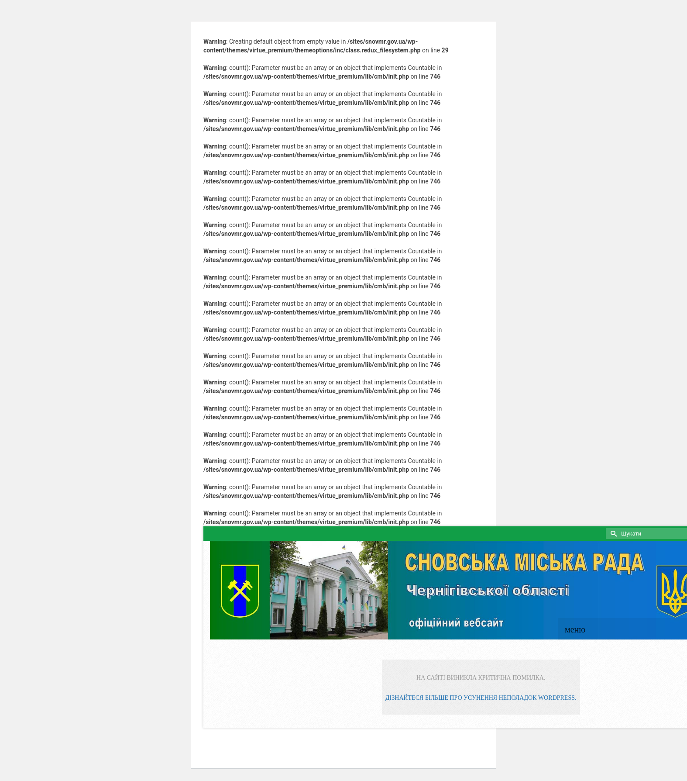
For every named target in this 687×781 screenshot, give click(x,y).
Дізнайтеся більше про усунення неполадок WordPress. (480, 698)
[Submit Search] (612, 533)
